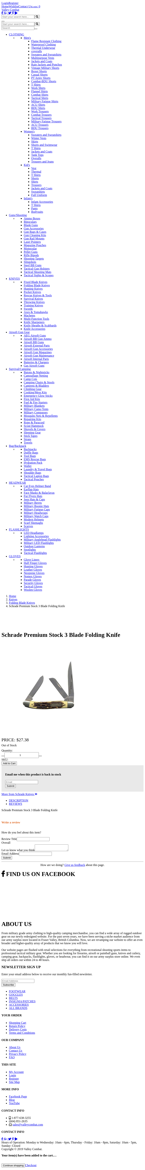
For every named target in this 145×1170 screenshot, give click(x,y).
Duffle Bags (31, 452)
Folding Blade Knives (37, 285)
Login (5, 3)
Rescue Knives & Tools (38, 295)
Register (13, 3)
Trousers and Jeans (42, 161)
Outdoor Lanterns (34, 546)
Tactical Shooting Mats (37, 272)
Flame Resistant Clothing (46, 41)
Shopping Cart (17, 1023)
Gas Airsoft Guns (34, 365)
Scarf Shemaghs (33, 522)
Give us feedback (74, 866)
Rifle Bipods (31, 255)
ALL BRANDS (18, 1009)
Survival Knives (33, 298)
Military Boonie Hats (36, 506)
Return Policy (17, 1027)
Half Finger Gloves (35, 563)
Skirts (34, 141)
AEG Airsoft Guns (35, 335)
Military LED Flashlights (39, 542)
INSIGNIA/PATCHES (22, 1002)
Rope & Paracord (34, 422)
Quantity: (7, 750)
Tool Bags (30, 456)
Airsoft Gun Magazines (38, 352)
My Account (16, 1073)
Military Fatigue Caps (37, 509)
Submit (10, 786)
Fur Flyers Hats (33, 496)
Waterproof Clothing (43, 44)
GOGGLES (16, 995)
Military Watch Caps (36, 516)
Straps (27, 439)
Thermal (36, 171)
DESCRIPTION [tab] (18, 800)
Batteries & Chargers (36, 362)
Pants (34, 208)
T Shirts (36, 84)
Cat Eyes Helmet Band (37, 486)
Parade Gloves (32, 579)
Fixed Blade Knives (35, 282)
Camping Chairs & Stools (39, 382)
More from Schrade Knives (19, 794)
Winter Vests (38, 138)
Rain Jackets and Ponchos (46, 64)
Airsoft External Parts (37, 345)
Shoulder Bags (32, 472)
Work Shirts (38, 88)
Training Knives (33, 305)
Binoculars (30, 221)
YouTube (14, 1104)
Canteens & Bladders (36, 385)
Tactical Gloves (33, 586)
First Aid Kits (32, 399)
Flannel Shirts (39, 91)
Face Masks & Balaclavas (39, 492)
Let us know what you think (18, 851)
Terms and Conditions (22, 1033)
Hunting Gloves (33, 566)
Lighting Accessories (36, 536)
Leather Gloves (33, 569)
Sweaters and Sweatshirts (46, 54)
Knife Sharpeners (34, 322)
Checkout (30, 1166)
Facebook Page (18, 1097)
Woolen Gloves (33, 589)
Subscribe (8, 986)
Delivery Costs (18, 1030)
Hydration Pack (33, 462)
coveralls (36, 51)
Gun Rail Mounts (34, 238)
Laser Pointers (32, 241)
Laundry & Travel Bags (38, 469)
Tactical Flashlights (35, 553)
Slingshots (30, 262)
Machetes (29, 315)
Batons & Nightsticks (36, 372)
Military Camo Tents (36, 409)
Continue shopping (13, 1166)
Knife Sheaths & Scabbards (40, 325)
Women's (29, 131)
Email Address (10, 854)
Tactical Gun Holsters (37, 268)
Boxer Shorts (39, 71)
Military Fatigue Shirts (44, 101)
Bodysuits (37, 211)
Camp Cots (30, 379)
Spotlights (30, 549)
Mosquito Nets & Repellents (41, 415)
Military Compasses (36, 412)
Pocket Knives (32, 292)
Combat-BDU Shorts (43, 81)
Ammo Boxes (32, 218)
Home (5, 6)
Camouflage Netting (36, 375)
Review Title (9, 839)
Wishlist (14, 6)
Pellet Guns (31, 251)
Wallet (27, 466)
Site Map (14, 1083)
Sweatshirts (38, 191)
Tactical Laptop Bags (36, 476)
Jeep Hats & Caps (34, 499)
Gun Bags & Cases (35, 231)
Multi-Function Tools (36, 318)
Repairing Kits (32, 419)
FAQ (12, 1058)
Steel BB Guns (32, 265)
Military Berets (33, 502)
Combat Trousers (41, 114)
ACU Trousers (39, 124)
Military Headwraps (36, 512)
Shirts (34, 181)
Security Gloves (33, 583)
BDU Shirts (38, 108)
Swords (28, 308)
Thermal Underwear (43, 47)
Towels (28, 442)
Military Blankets (34, 405)
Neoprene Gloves (34, 573)
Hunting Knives (33, 288)
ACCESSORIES (19, 1005)
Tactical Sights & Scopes (38, 275)
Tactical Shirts (39, 98)
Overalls (36, 158)
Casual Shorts (39, 74)
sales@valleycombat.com (28, 1125)
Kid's (27, 165)
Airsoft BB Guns (34, 342)
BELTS (13, 999)
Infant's (28, 198)
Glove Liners (31, 559)
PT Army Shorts (40, 78)
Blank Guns (31, 225)
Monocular (30, 248)
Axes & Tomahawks (36, 312)
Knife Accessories (34, 328)
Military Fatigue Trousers (46, 121)
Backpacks (30, 449)
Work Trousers (40, 111)
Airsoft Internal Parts (36, 359)
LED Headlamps (34, 532)
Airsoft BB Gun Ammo (38, 338)
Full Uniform (39, 195)
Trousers (36, 185)
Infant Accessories (42, 201)
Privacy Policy (17, 1055)
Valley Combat (10, 9)
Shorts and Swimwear (44, 144)
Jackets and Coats (41, 61)
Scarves (28, 526)
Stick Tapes (31, 435)
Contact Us (25, 6)
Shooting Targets (34, 258)
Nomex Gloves (33, 576)
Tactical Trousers (41, 118)
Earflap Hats (31, 489)
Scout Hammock (34, 425)
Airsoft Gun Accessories (38, 348)
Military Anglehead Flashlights (42, 539)
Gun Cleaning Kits (35, 235)
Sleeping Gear (32, 432)
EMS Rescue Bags (35, 459)
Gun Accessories (34, 228)
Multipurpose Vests (42, 57)
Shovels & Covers (34, 429)
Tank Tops (37, 154)
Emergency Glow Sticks (38, 395)
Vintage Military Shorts (45, 68)
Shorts (35, 178)
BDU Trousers (39, 128)
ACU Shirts (38, 104)
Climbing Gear (33, 389)
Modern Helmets (34, 519)
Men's (27, 37)
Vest (33, 168)
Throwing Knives (34, 302)
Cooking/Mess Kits (35, 392)
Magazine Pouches (35, 245)
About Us (14, 1048)
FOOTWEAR (17, 992)
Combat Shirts (39, 94)
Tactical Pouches (34, 479)
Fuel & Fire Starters (36, 402)
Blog (12, 1101)
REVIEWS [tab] (15, 803)
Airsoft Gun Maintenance (39, 355)
